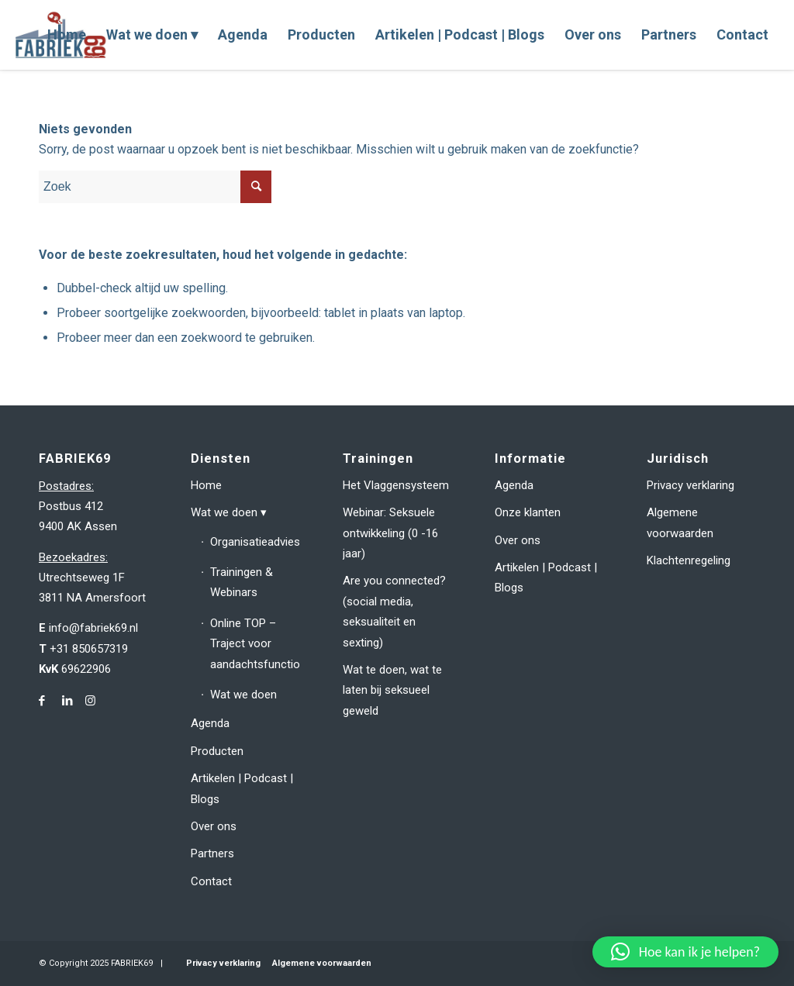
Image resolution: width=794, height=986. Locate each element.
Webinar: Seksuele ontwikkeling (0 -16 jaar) (390, 532)
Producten (217, 751)
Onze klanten (528, 512)
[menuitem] (66, 35)
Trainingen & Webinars (241, 582)
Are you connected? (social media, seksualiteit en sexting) (394, 611)
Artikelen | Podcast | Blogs (242, 788)
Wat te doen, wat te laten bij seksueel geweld (392, 690)
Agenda (210, 723)
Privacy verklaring (690, 485)
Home (206, 485)
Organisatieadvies (254, 542)
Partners (212, 853)
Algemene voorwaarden (680, 522)
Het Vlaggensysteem (396, 485)
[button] (685, 951)
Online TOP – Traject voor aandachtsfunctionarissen (254, 643)
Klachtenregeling (688, 560)
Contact (211, 881)
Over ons (213, 826)
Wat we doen (224, 512)
